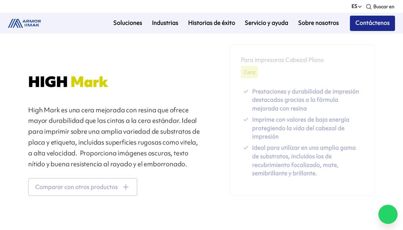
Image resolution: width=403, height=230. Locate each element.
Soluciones (127, 23)
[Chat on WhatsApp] (388, 214)
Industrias (165, 23)
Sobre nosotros (318, 23)
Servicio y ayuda (266, 23)
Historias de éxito (211, 23)
